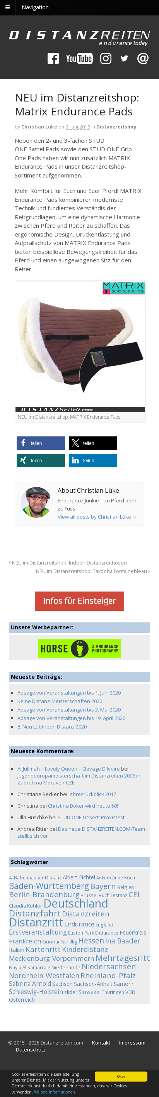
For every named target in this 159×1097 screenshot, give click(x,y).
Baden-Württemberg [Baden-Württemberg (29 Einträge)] (49, 885)
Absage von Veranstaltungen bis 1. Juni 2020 (69, 692)
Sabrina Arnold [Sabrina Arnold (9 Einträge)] (30, 984)
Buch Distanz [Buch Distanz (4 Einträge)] (113, 895)
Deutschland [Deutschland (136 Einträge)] (75, 903)
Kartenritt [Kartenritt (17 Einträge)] (43, 949)
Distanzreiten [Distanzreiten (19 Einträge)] (85, 914)
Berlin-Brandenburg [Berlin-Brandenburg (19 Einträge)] (44, 894)
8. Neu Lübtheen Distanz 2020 (52, 726)
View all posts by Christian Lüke (97, 516)
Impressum (132, 1042)
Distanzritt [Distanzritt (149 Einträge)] (36, 922)
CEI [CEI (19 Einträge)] (133, 894)
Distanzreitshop (116, 126)
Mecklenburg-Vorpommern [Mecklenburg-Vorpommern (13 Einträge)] (51, 958)
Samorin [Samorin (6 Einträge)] (124, 983)
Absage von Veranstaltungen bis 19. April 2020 (71, 718)
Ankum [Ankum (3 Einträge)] (103, 878)
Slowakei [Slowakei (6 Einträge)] (90, 992)
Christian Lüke (39, 126)
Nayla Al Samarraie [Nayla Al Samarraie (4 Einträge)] (29, 967)
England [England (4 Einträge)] (104, 924)
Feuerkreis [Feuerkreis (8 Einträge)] (133, 932)
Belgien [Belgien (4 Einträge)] (125, 887)
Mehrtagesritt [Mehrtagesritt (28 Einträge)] (123, 957)
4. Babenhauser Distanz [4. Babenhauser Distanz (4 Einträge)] (35, 877)
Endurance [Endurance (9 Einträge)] (79, 924)
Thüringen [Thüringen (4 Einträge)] (113, 992)
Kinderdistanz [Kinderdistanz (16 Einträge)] (85, 949)
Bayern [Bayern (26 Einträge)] (103, 886)
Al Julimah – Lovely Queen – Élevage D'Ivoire (68, 768)
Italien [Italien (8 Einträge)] (16, 949)
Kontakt (101, 1042)
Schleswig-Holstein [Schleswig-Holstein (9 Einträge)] (36, 992)
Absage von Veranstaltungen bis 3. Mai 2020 (69, 709)
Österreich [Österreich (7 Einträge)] (22, 999)
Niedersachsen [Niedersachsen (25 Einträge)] (109, 966)
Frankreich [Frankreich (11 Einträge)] (25, 941)
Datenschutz (31, 1049)
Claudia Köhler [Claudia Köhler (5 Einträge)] (25, 905)
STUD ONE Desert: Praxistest (91, 817)
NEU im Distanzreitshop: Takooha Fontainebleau (93, 571)
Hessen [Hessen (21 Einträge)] (91, 940)
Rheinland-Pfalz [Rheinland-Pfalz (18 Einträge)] (108, 975)
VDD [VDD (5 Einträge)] (130, 992)
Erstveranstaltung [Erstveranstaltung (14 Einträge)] (38, 931)
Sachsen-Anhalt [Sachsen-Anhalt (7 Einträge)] (93, 983)
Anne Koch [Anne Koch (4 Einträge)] (123, 877)
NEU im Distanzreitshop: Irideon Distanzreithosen (68, 562)
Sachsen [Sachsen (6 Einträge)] (62, 983)
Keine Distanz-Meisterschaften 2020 (59, 701)
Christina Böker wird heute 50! (83, 805)
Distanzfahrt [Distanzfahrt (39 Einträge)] (35, 913)
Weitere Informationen (54, 1092)
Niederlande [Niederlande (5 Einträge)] (65, 967)
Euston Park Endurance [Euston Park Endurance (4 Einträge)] (93, 933)
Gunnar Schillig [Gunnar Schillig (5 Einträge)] (59, 941)
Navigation (35, 7)
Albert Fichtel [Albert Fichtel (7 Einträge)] (79, 877)
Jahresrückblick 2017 (92, 794)
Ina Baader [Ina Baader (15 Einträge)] (122, 940)
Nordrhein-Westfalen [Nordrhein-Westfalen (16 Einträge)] (44, 975)
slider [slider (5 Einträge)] (70, 992)
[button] (41, 443)
